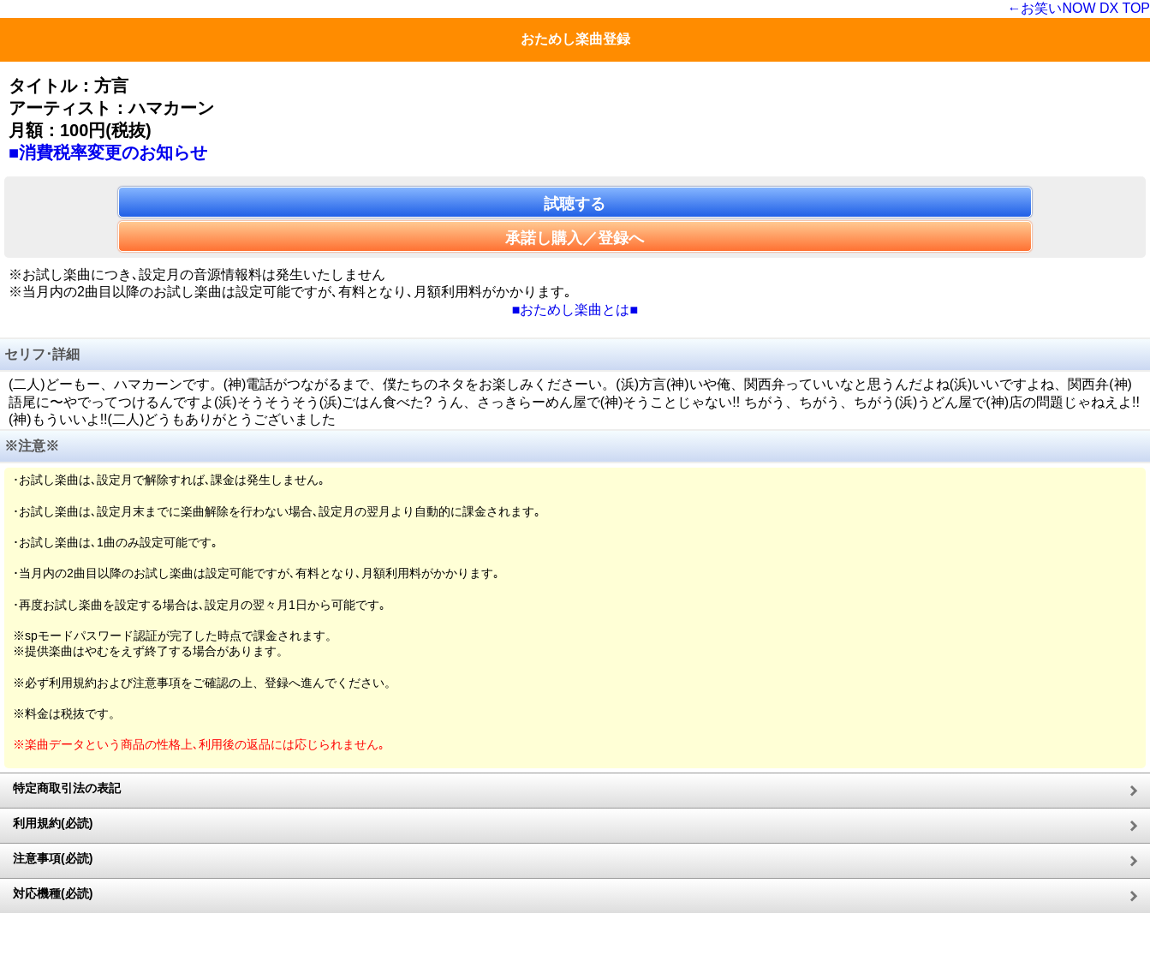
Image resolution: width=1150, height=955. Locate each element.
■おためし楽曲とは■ (575, 309)
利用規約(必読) (52, 823)
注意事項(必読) (52, 858)
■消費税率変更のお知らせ (108, 152)
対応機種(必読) (52, 893)
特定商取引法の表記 (67, 788)
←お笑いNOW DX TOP (1078, 8)
